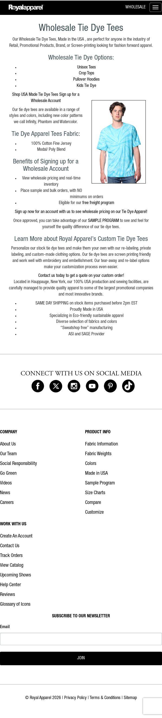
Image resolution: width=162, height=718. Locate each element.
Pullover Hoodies (86, 80)
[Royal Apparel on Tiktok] (128, 386)
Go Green (8, 473)
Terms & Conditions (105, 698)
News (5, 493)
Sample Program (100, 483)
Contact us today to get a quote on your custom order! (81, 276)
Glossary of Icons (15, 604)
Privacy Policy (75, 698)
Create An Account (16, 536)
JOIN (81, 658)
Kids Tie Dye (86, 86)
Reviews (7, 594)
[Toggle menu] (155, 7)
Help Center (10, 585)
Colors (90, 463)
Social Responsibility (18, 463)
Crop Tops (86, 73)
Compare (93, 502)
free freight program (98, 203)
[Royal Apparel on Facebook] (37, 386)
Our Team (8, 454)
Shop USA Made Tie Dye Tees (35, 95)
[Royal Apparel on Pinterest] (110, 386)
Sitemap (130, 698)
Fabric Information (101, 444)
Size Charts (95, 493)
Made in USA (96, 473)
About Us (8, 444)
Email (5, 627)
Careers (7, 502)
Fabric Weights (98, 454)
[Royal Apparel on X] (55, 386)
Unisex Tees (86, 67)
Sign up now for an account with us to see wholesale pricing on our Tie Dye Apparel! (81, 212)
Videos (6, 483)
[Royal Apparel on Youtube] (92, 386)
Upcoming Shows (15, 575)
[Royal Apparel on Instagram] (73, 386)
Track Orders (11, 555)
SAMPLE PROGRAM (104, 221)
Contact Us (9, 546)
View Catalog (11, 565)
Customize (94, 512)
